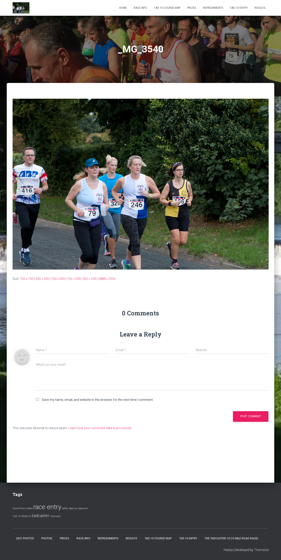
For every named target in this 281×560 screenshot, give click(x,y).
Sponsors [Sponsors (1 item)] (83, 508)
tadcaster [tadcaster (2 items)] (40, 515)
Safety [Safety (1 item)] (65, 508)
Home (123, 7)
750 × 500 (58, 279)
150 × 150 (26, 279)
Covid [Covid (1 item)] (15, 508)
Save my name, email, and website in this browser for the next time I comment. (97, 400)
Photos (46, 538)
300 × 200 (42, 279)
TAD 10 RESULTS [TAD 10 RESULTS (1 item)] (22, 516)
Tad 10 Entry (239, 7)
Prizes (191, 7)
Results (259, 7)
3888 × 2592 (107, 279)
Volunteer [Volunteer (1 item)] (55, 516)
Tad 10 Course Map (167, 7)
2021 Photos (25, 538)
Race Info (140, 7)
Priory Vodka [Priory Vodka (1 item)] (26, 508)
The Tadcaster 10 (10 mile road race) (231, 538)
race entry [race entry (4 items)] (47, 507)
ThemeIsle (261, 550)
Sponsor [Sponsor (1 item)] (73, 508)
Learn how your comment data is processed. (100, 428)
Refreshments (213, 7)
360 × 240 (89, 279)
